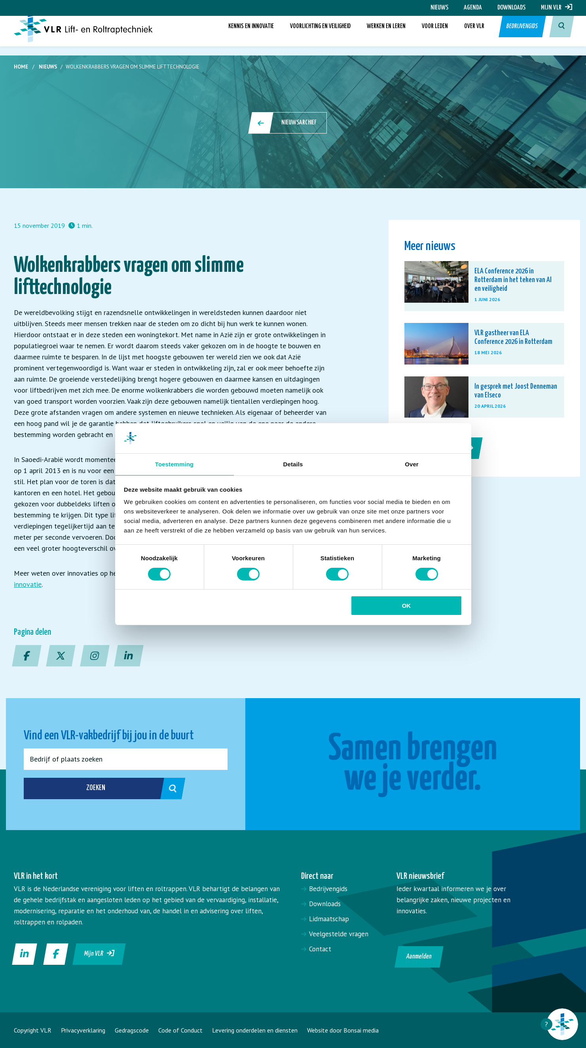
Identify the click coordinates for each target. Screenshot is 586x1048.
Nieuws (439, 7)
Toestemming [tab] (174, 463)
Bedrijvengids (521, 35)
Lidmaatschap (329, 918)
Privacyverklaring (83, 1030)
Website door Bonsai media (343, 1030)
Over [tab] (412, 463)
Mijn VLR (556, 7)
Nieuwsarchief (288, 123)
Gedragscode (132, 1030)
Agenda (473, 7)
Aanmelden (419, 956)
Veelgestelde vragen (338, 934)
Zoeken (85, 788)
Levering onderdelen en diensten (255, 1030)
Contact (320, 949)
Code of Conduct (180, 1030)
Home (21, 66)
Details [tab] (293, 463)
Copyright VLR (32, 1030)
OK (406, 606)
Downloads (511, 7)
